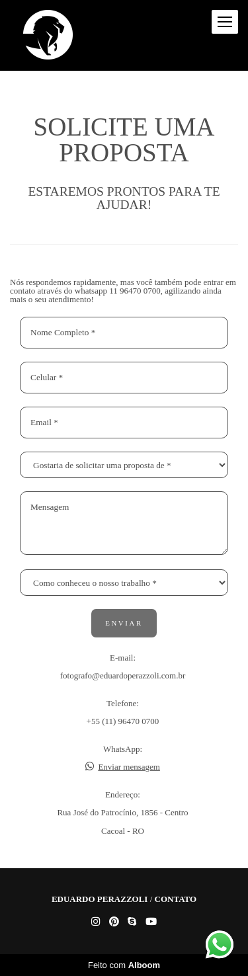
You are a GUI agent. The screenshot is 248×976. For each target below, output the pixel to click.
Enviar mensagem (129, 766)
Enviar (124, 623)
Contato (176, 899)
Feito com (124, 965)
